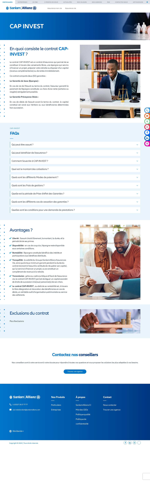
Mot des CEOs (82, 409)
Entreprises (56, 409)
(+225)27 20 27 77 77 (20, 404)
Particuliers (56, 405)
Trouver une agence (111, 409)
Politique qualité (83, 414)
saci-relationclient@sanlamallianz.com (26, 410)
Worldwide (17, 431)
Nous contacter (109, 405)
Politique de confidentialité (82, 421)
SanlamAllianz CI (83, 405)
